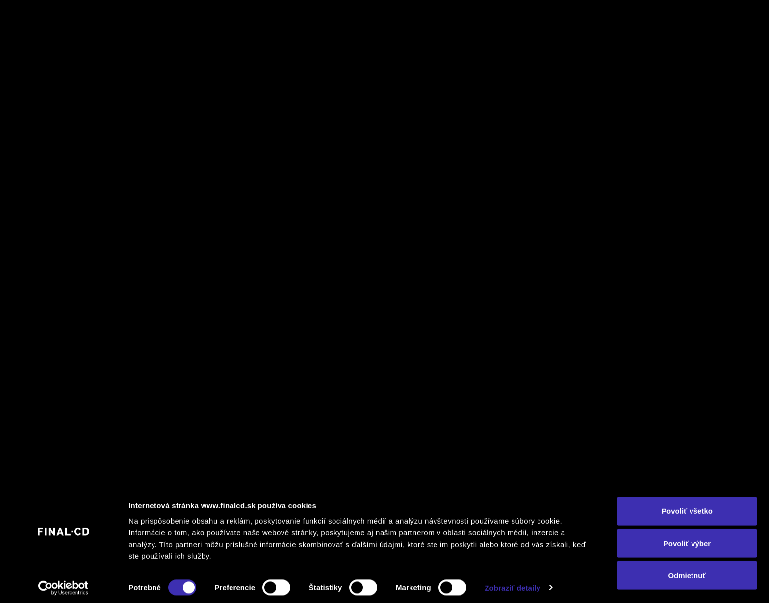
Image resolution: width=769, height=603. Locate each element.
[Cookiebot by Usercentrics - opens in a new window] (63, 584)
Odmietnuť (687, 571)
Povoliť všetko (687, 506)
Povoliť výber (687, 539)
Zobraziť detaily (512, 583)
